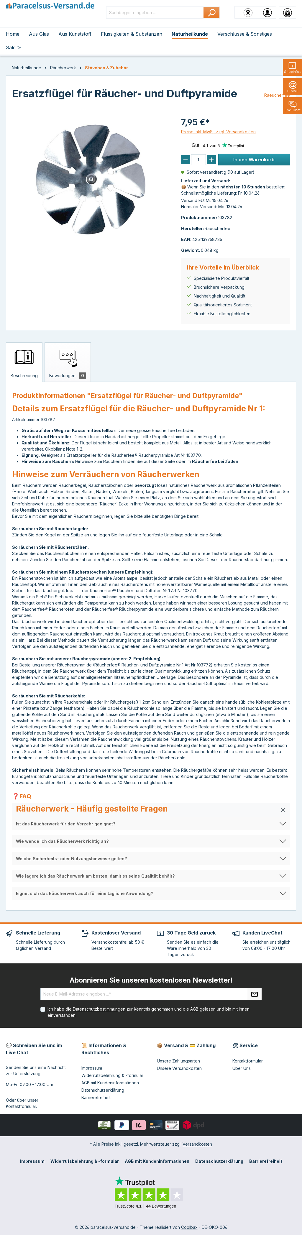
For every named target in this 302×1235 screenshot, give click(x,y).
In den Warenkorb (254, 159)
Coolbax (189, 1227)
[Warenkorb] (287, 12)
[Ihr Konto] (267, 12)
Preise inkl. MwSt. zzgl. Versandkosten (218, 131)
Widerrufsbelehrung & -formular (112, 1075)
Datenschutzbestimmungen (99, 1008)
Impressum (91, 1067)
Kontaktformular (21, 1106)
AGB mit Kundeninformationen (110, 1082)
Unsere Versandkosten (179, 1068)
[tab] (24, 362)
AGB (194, 1008)
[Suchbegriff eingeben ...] (155, 12)
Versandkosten (197, 1144)
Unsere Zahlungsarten (178, 1060)
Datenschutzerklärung (102, 1090)
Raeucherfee (277, 95)
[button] (151, 810)
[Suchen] (211, 12)
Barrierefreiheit (96, 1097)
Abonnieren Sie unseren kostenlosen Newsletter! (151, 980)
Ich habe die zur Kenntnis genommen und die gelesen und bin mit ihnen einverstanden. (148, 1012)
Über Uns (241, 1068)
